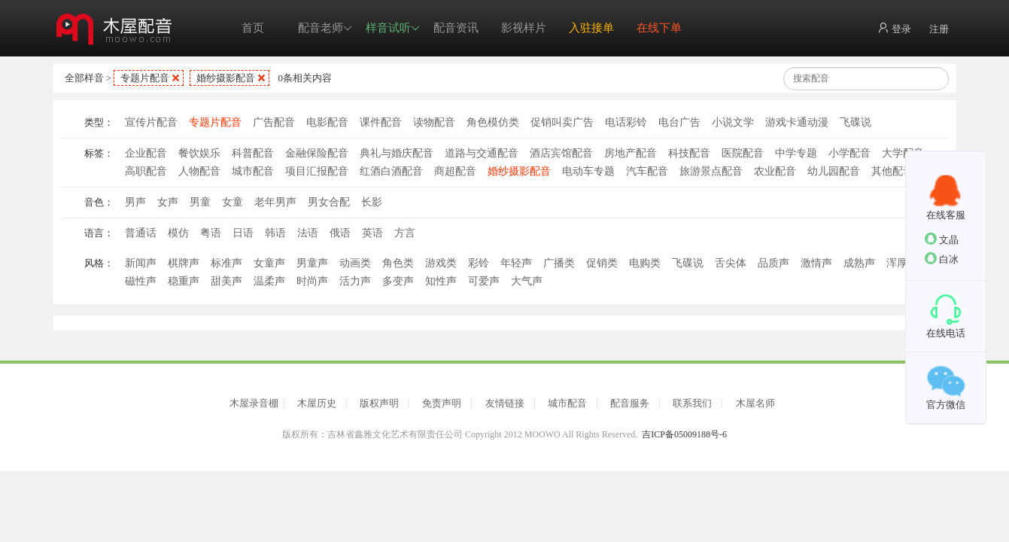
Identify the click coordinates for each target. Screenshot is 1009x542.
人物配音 (199, 171)
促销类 (602, 263)
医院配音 (743, 153)
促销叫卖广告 (562, 122)
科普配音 (253, 153)
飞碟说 (855, 122)
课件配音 (381, 122)
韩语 (275, 233)
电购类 (645, 263)
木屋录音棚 (253, 403)
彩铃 (478, 263)
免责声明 (441, 403)
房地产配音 (630, 153)
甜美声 (226, 281)
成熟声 (859, 263)
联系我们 (692, 403)
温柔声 (269, 281)
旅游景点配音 (711, 171)
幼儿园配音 (833, 171)
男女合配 (329, 202)
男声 (135, 202)
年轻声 (516, 263)
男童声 (312, 263)
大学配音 (903, 153)
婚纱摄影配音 (225, 78)
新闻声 (141, 263)
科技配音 (689, 153)
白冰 (942, 258)
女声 (167, 202)
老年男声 (275, 202)
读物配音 (434, 122)
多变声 (398, 281)
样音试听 (393, 28)
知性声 (441, 281)
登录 (894, 28)
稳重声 (183, 281)
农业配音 (775, 171)
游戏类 (441, 263)
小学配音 (849, 153)
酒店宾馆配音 (561, 153)
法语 (307, 233)
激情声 (816, 263)
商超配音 (455, 171)
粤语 (210, 233)
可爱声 (484, 281)
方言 (404, 233)
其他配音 (892, 171)
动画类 (355, 263)
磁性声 (141, 281)
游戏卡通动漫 (796, 122)
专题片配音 (144, 78)
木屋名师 (755, 403)
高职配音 (146, 171)
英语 (372, 233)
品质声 (773, 263)
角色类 (398, 263)
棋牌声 (183, 263)
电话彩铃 (626, 122)
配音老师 (325, 28)
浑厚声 (902, 263)
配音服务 (629, 403)
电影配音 (327, 122)
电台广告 (679, 122)
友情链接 (504, 403)
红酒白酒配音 (391, 171)
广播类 (559, 263)
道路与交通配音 (481, 153)
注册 (939, 29)
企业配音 (146, 153)
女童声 (269, 263)
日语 (243, 233)
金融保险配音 (316, 153)
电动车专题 (588, 171)
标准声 (226, 263)
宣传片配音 (151, 122)
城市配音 (253, 171)
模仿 (178, 233)
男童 (200, 202)
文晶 (942, 239)
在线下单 (659, 28)
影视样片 (523, 28)
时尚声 (312, 281)
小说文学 (733, 122)
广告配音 (274, 122)
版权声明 (379, 403)
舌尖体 (730, 263)
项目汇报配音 (316, 171)
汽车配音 (647, 171)
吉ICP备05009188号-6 (684, 434)
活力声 (355, 281)
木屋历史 (316, 403)
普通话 (141, 233)
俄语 (340, 233)
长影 (371, 202)
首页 (253, 28)
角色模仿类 (493, 122)
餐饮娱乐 (199, 153)
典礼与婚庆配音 (396, 153)
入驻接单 (591, 28)
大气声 (526, 281)
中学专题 (796, 153)
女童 (232, 202)
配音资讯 (456, 28)
